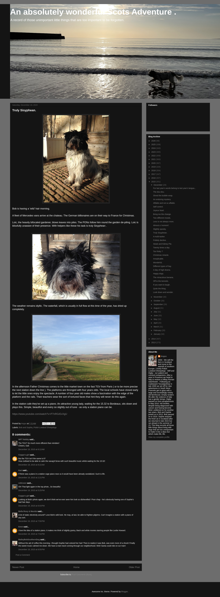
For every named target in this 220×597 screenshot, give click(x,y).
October (157, 301)
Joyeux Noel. (158, 210)
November (158, 297)
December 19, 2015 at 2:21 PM (31, 477)
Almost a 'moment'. (161, 225)
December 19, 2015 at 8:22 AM (31, 465)
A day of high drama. (162, 270)
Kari (20, 470)
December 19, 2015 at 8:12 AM (31, 449)
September (158, 304)
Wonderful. (157, 262)
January (157, 334)
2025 (153, 144)
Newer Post (18, 567)
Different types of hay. (162, 266)
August (157, 308)
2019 (153, 167)
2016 (153, 178)
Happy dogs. (158, 273)
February (158, 330)
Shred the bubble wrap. (163, 195)
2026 (153, 141)
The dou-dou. (158, 192)
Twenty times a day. (161, 247)
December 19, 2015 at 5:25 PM (31, 490)
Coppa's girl (23, 455)
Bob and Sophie (26, 427)
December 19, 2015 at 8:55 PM (31, 549)
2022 (153, 156)
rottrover (22, 483)
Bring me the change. (162, 214)
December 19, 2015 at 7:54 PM (31, 534)
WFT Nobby (23, 439)
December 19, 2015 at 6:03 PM (31, 506)
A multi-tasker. (159, 236)
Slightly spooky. (159, 229)
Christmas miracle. (161, 255)
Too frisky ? (158, 251)
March (156, 327)
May (156, 319)
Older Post (134, 567)
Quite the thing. (159, 288)
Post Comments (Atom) (82, 574)
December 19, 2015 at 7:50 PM (31, 521)
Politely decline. (159, 240)
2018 (153, 170)
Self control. (158, 207)
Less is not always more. (163, 221)
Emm (20, 527)
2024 (153, 148)
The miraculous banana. (163, 277)
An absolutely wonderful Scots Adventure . (93, 11)
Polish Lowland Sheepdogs (44, 427)
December (158, 185)
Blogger (124, 591)
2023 (153, 152)
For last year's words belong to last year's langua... (174, 188)
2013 (153, 342)
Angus (164, 356)
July (156, 312)
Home (76, 567)
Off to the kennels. (161, 281)
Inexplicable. (158, 259)
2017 (153, 174)
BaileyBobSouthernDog (29, 539)
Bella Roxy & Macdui (27, 511)
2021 (153, 159)
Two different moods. (162, 218)
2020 (153, 163)
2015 (153, 182)
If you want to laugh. (161, 285)
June (156, 315)
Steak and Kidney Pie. (162, 244)
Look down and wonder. (163, 292)
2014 (153, 339)
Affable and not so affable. (164, 203)
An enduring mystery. (162, 199)
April (156, 323)
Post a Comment (23, 555)
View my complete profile (158, 437)
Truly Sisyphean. (160, 233)
